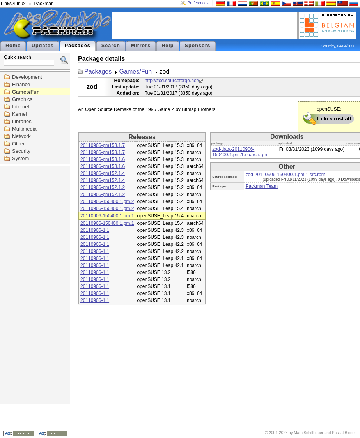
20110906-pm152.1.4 (102, 173)
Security (21, 151)
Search (110, 45)
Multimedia (24, 129)
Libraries (22, 121)
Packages (77, 45)
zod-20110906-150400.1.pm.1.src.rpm (285, 174)
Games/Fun (26, 92)
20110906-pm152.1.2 (102, 187)
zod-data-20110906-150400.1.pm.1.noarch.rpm (240, 152)
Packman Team (262, 186)
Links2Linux (13, 3)
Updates (43, 45)
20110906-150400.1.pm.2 (107, 201)
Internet (20, 107)
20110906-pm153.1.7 (102, 145)
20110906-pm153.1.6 (102, 159)
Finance (21, 84)
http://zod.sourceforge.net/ (172, 80)
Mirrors (141, 45)
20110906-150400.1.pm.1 (107, 216)
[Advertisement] (204, 25)
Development (27, 77)
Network (21, 136)
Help (167, 45)
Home (13, 45)
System (20, 158)
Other (18, 144)
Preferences (198, 3)
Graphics (22, 99)
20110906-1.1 (94, 230)
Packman (44, 3)
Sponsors (198, 45)
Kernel (19, 114)
